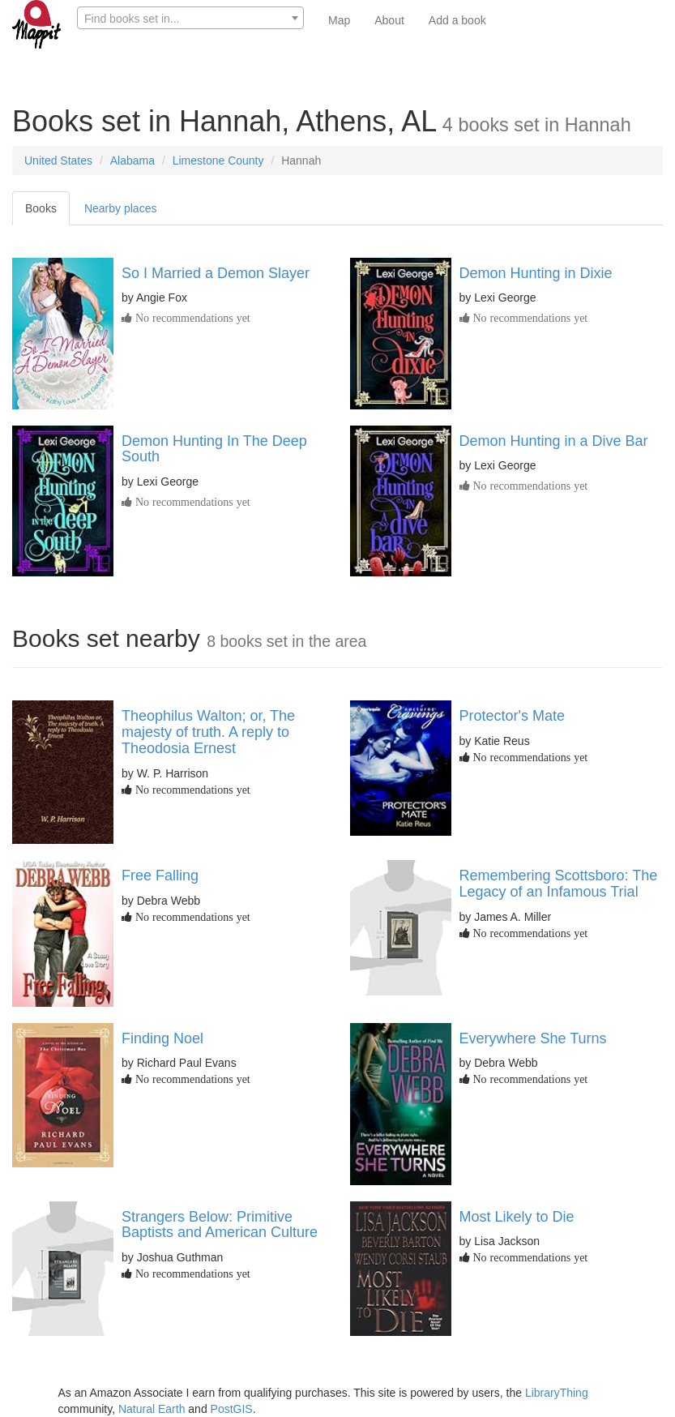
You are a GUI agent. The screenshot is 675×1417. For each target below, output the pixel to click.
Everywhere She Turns (533, 1038)
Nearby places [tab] (120, 208)
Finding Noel (162, 1038)
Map (339, 20)
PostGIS (232, 1408)
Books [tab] (41, 208)
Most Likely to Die (517, 1217)
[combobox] (190, 17)
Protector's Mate (512, 716)
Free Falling (160, 875)
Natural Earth (151, 1408)
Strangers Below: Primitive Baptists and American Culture (220, 1225)
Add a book (457, 20)
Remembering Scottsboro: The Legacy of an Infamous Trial (558, 883)
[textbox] (190, 18)
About (389, 20)
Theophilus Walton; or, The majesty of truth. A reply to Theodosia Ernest (208, 732)
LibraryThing (556, 1392)
